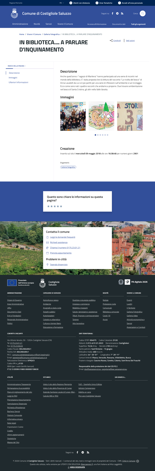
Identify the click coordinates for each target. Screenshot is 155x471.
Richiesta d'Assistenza (16, 407)
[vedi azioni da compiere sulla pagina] (128, 40)
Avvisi (105, 319)
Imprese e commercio (81, 304)
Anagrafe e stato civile (52, 307)
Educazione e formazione (53, 327)
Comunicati (107, 307)
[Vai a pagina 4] (102, 135)
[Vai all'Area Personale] (130, 3)
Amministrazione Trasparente (19, 384)
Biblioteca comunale (111, 311)
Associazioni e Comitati (136, 327)
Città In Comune (128, 460)
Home (21, 34)
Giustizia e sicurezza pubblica (84, 300)
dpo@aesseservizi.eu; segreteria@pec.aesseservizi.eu (105, 369)
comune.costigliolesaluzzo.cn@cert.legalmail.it (31, 354)
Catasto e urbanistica (51, 319)
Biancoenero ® (87, 464)
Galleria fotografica (52, 34)
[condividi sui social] (115, 40)
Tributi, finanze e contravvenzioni (86, 315)
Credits (10, 430)
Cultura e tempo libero (52, 323)
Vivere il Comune (34, 34)
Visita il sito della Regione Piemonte (57, 384)
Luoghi (129, 304)
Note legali (11, 423)
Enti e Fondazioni (14, 315)
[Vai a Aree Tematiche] (104, 3)
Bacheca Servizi (13, 411)
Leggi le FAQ (12, 395)
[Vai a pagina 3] (100, 135)
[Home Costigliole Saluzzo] (40, 13)
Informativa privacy (15, 419)
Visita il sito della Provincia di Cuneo (57, 388)
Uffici (9, 307)
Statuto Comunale (14, 415)
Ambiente (47, 304)
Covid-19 (106, 315)
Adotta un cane (84, 392)
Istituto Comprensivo (86, 388)
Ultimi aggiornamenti (15, 434)
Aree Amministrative (15, 304)
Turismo (76, 319)
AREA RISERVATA (76, 467)
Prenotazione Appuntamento (19, 399)
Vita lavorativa (78, 323)
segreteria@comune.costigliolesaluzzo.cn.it (30, 357)
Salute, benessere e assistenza (85, 311)
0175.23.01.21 (16, 343)
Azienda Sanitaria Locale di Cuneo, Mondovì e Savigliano (65, 392)
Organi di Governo (14, 300)
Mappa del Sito (13, 442)
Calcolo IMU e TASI (50, 395)
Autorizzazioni (48, 315)
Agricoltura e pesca (50, 300)
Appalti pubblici (49, 311)
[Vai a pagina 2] (98, 135)
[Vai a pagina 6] (107, 135)
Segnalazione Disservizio (17, 403)
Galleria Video (132, 315)
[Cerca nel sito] (143, 13)
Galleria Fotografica (134, 311)
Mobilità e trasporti (80, 307)
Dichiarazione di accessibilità (18, 388)
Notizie (105, 300)
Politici (9, 323)
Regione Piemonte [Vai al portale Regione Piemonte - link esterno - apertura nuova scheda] (15, 3)
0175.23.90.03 (17, 346)
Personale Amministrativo (17, 319)
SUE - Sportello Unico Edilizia (90, 384)
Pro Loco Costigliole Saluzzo (89, 395)
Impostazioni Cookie (15, 426)
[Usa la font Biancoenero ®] (79, 3)
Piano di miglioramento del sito (19, 392)
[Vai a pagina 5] (105, 135)
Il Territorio (131, 307)
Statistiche (11, 438)
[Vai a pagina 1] (95, 135)
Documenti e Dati (14, 311)
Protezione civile (109, 304)
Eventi (129, 300)
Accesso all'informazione (96, 24)
